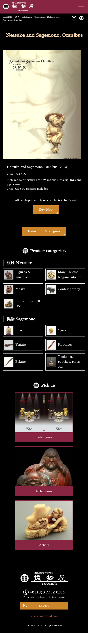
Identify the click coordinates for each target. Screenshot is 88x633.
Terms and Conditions (44, 616)
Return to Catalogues (44, 231)
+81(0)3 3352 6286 (47, 592)
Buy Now (46, 209)
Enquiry (44, 605)
